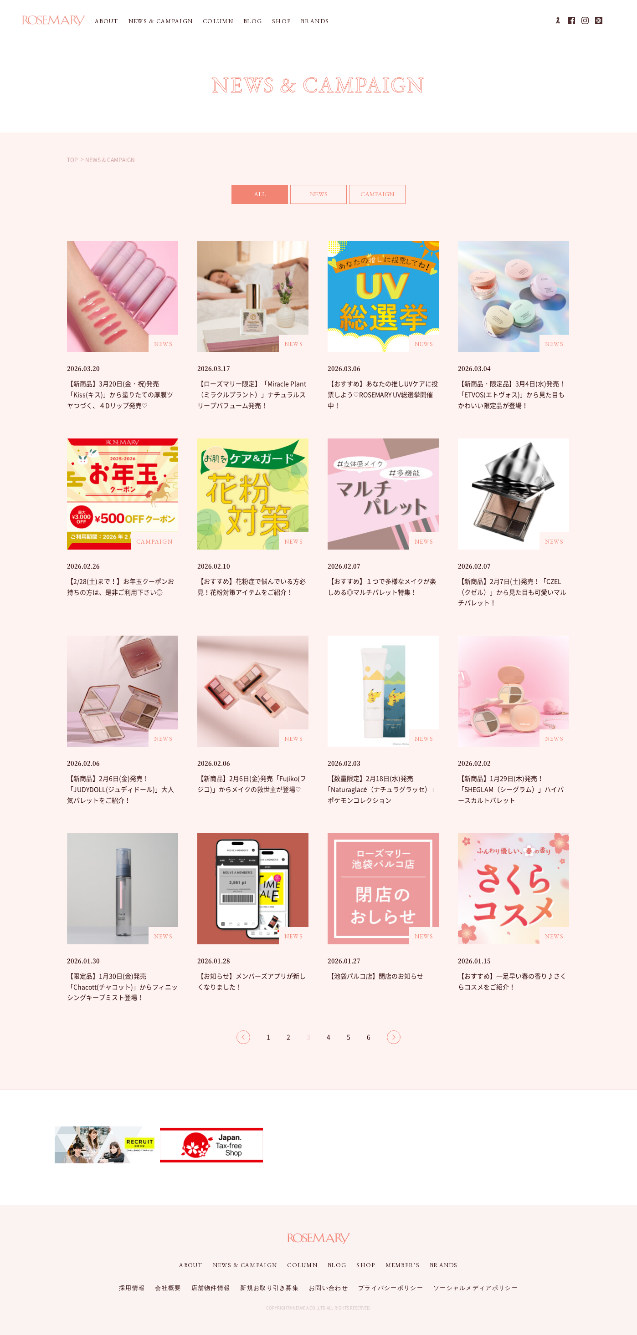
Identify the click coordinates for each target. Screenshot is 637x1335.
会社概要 (168, 1288)
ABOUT (106, 21)
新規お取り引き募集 (269, 1288)
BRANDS (315, 21)
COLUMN (218, 21)
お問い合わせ (328, 1288)
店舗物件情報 (211, 1288)
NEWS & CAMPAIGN (160, 21)
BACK (243, 1037)
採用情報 (132, 1288)
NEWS (319, 194)
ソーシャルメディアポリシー (475, 1288)
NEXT (394, 1037)
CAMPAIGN (377, 194)
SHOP (281, 21)
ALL (260, 194)
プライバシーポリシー (390, 1288)
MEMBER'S (402, 1265)
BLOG (252, 21)
